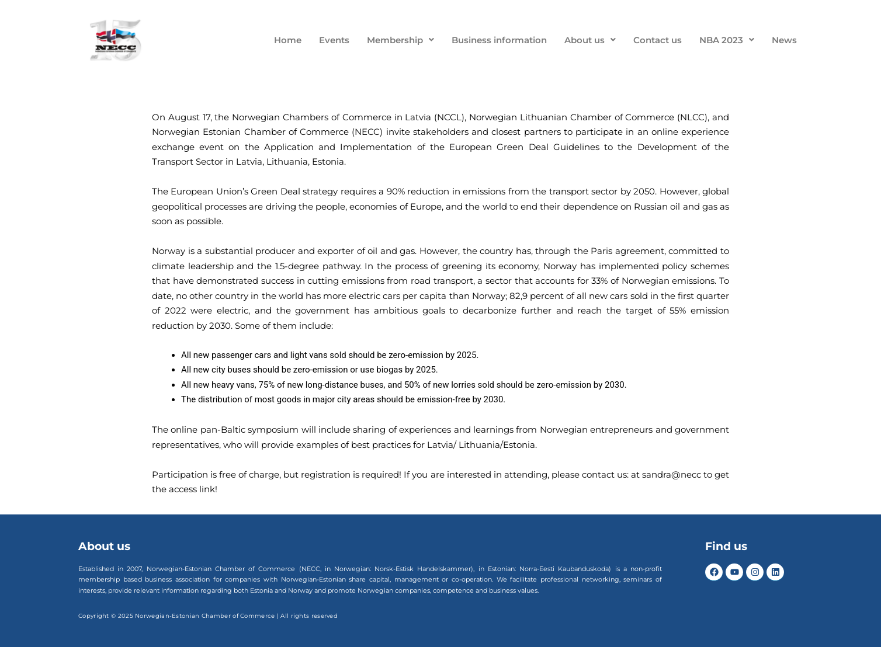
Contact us (657, 40)
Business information (499, 40)
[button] (400, 40)
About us (590, 40)
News (784, 40)
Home (287, 40)
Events (334, 40)
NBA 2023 (726, 40)
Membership (400, 40)
